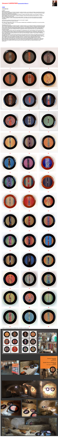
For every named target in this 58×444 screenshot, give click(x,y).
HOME (3, 7)
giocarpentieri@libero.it (23, 3)
